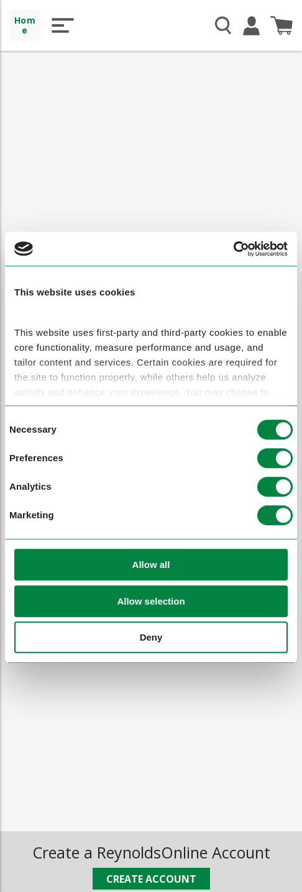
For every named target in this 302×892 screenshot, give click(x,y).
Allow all (151, 565)
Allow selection (151, 601)
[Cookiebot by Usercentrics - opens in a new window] (233, 249)
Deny (151, 638)
